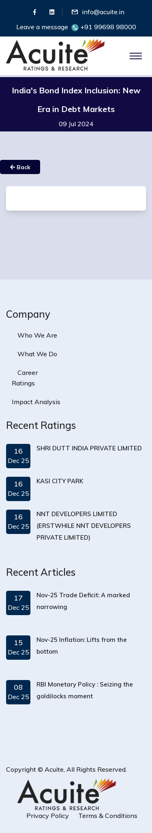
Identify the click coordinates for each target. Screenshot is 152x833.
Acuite (54, 769)
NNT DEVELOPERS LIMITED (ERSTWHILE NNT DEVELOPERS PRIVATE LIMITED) (83, 525)
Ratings (23, 383)
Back (20, 167)
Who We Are (37, 335)
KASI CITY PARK (59, 481)
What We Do (37, 354)
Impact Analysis (36, 402)
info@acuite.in (103, 12)
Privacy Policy (47, 815)
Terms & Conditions (107, 815)
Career (27, 372)
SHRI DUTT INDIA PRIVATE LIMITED (89, 448)
